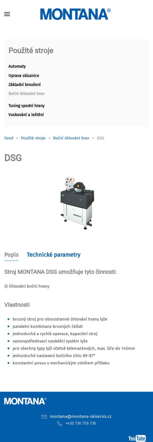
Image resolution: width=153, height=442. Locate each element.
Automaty (17, 66)
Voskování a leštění (26, 114)
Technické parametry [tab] (53, 254)
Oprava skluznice (23, 75)
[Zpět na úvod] (76, 14)
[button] (7, 14)
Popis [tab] (11, 254)
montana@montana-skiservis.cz (81, 416)
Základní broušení (24, 84)
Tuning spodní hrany (26, 105)
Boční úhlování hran (26, 93)
